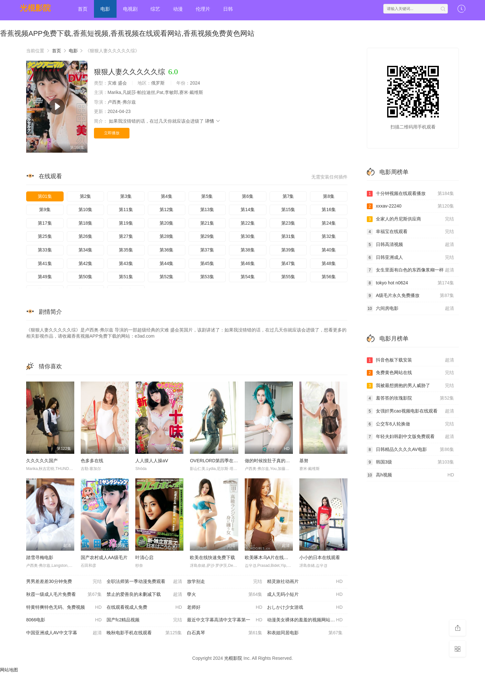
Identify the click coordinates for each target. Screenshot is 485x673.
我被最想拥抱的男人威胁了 (410, 385)
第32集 (329, 236)
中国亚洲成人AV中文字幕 (64, 633)
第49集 (45, 276)
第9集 (45, 209)
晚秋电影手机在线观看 (144, 633)
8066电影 (64, 620)
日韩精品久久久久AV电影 (410, 449)
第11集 (126, 209)
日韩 (228, 9)
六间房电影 (410, 308)
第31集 (288, 236)
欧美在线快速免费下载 (212, 557)
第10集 (85, 209)
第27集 (126, 236)
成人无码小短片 (305, 594)
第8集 (329, 196)
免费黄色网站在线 (410, 373)
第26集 (85, 236)
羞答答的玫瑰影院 (410, 398)
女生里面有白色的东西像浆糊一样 (410, 270)
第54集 (248, 276)
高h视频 (410, 475)
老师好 (225, 607)
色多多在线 (92, 460)
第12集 (167, 209)
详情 (213, 121)
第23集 (288, 223)
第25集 (45, 236)
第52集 (167, 276)
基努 (303, 460)
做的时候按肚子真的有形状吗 (274, 460)
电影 (105, 9)
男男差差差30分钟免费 (64, 581)
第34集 (85, 249)
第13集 (207, 209)
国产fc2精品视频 (144, 620)
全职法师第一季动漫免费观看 (144, 581)
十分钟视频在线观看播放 (410, 193)
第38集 (248, 249)
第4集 (166, 196)
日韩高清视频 (410, 244)
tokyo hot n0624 (410, 283)
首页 (83, 9)
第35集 (126, 249)
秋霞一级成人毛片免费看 (64, 594)
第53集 (207, 276)
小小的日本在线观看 (319, 557)
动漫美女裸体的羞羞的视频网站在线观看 (307, 620)
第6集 (247, 196)
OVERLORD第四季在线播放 (218, 460)
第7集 (288, 196)
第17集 (45, 223)
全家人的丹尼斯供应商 (410, 219)
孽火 (225, 594)
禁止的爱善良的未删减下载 (144, 594)
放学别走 (225, 581)
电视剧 (130, 9)
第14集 (248, 209)
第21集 (207, 223)
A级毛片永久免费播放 (410, 295)
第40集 (329, 249)
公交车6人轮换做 (410, 424)
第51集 (126, 276)
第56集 (329, 276)
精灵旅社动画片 (305, 581)
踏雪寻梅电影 (39, 557)
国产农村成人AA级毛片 (104, 557)
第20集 (167, 223)
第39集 (288, 249)
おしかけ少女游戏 (305, 607)
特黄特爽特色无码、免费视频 (64, 607)
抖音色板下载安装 (410, 360)
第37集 (207, 249)
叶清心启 (144, 557)
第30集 (248, 236)
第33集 (45, 249)
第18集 (85, 223)
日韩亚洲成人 (410, 257)
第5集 (207, 196)
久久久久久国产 (42, 460)
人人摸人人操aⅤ (151, 460)
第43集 (126, 263)
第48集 (329, 263)
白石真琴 (225, 633)
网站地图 (9, 669)
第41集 (45, 263)
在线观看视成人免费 (144, 607)
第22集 (248, 223)
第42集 (85, 263)
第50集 (85, 276)
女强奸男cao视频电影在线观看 (410, 411)
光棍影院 (35, 8)
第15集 (288, 209)
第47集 (288, 263)
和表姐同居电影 (305, 633)
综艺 (155, 9)
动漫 (178, 9)
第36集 (167, 249)
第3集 (126, 196)
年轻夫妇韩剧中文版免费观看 (410, 436)
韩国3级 (410, 462)
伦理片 (203, 9)
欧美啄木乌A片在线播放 (269, 557)
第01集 (45, 196)
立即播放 (111, 133)
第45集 (207, 263)
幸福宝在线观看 (410, 232)
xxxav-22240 (410, 206)
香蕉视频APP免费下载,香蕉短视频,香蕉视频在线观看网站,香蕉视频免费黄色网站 (127, 33)
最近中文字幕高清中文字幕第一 (225, 620)
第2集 (85, 196)
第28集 (167, 236)
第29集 (207, 236)
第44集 (167, 263)
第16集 (329, 209)
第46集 (248, 263)
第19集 (126, 223)
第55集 (288, 276)
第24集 (329, 223)
